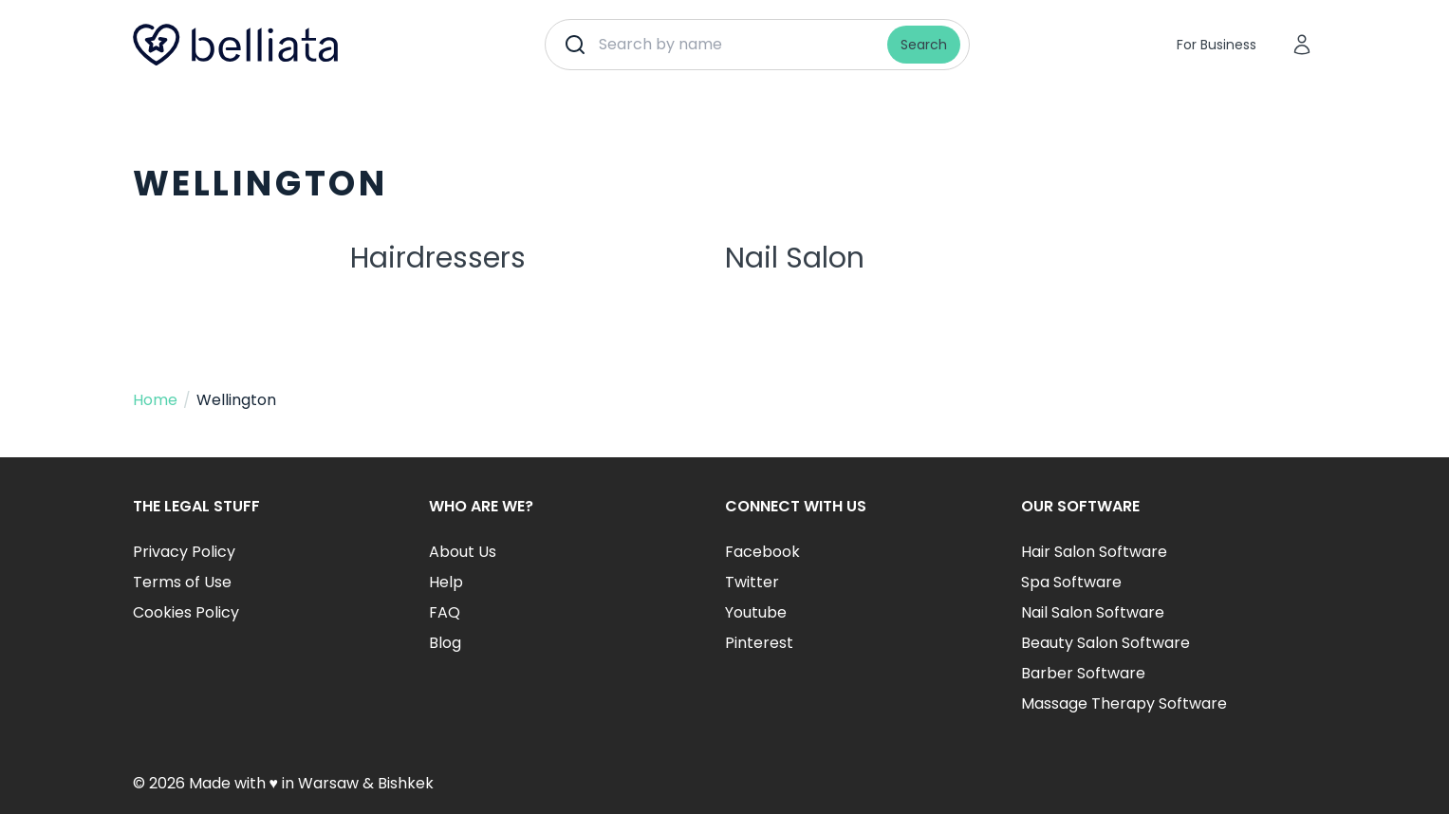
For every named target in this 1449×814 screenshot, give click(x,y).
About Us (462, 552)
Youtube (756, 612)
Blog (445, 643)
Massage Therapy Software (1124, 703)
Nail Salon (794, 258)
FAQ (444, 612)
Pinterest (759, 643)
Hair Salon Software (1094, 552)
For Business (1216, 44)
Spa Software (1071, 582)
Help (446, 582)
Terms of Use (182, 582)
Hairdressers (438, 258)
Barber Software (1083, 673)
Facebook (762, 552)
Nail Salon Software (1092, 612)
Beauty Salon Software (1105, 643)
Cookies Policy (186, 612)
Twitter (752, 582)
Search (924, 44)
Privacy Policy (184, 552)
